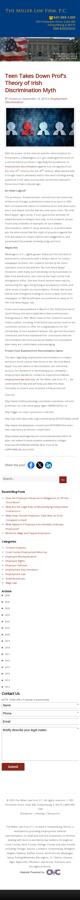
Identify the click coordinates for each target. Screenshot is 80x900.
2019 (6, 641)
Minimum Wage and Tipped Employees (28, 533)
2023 (6, 615)
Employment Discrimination (22, 569)
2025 (6, 602)
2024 (6, 608)
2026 (6, 595)
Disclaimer (26, 813)
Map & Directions (64, 28)
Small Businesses (15, 578)
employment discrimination (21, 166)
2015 (6, 667)
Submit (13, 766)
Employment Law (16, 574)
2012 (6, 687)
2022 (6, 621)
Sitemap (40, 813)
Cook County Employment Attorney (26, 552)
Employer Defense (16, 565)
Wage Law (11, 582)
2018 (6, 647)
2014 (6, 674)
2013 (6, 680)
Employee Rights (15, 560)
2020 (6, 634)
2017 (6, 654)
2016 (6, 661)
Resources (54, 813)
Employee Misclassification (21, 556)
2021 (6, 628)
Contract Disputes (16, 547)
